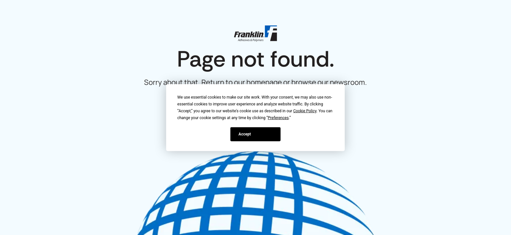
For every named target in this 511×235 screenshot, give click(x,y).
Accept (245, 134)
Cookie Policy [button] (304, 111)
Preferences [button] (278, 118)
